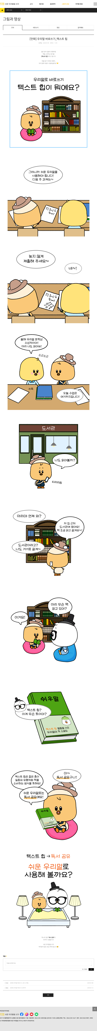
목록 (48, 995)
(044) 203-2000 (39, 1018)
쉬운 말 (41, 4)
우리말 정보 (79, 4)
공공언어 (52, 4)
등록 (91, 969)
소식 (31, 4)
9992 (91, 1018)
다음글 (6, 987)
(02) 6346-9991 (84, 1018)
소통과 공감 (65, 4)
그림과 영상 (28, 10)
